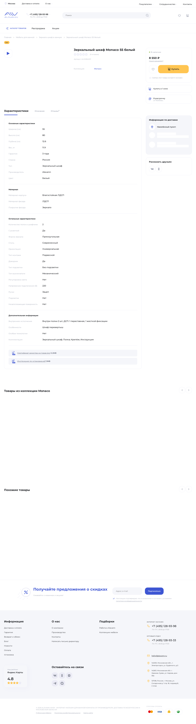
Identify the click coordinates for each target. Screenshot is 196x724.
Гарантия (8, 632)
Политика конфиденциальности (67, 713)
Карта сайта (88, 713)
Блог (6, 641)
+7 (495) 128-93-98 (164, 626)
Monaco (97, 69)
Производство (59, 632)
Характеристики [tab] (16, 111)
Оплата (7, 650)
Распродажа (38, 28)
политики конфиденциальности (129, 601)
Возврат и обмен (12, 637)
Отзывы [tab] (55, 111)
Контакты (187, 4)
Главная (7, 37)
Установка (9, 655)
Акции (55, 28)
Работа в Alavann (107, 628)
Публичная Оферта (43, 713)
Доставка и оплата (30, 3)
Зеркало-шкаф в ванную (50, 37)
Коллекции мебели (108, 632)
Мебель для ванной (25, 37)
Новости (8, 646)
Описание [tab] (40, 111)
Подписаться (154, 591)
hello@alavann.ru (159, 656)
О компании (57, 628)
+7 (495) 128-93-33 (164, 640)
